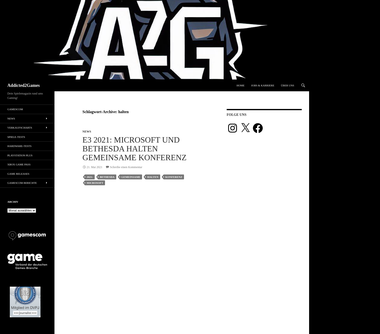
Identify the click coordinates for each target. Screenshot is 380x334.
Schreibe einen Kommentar (126, 167)
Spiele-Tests (16, 136)
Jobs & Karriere (262, 85)
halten (152, 176)
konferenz (174, 176)
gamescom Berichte (22, 182)
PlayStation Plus (19, 155)
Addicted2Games (23, 85)
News (86, 131)
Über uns (287, 85)
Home (240, 85)
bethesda (107, 176)
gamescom (15, 109)
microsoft (95, 182)
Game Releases (18, 173)
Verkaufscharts (19, 127)
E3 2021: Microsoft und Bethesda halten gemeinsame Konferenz (134, 148)
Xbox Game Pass (18, 164)
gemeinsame (131, 176)
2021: (90, 176)
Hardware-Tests (19, 146)
